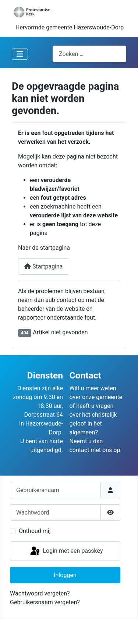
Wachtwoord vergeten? (40, 593)
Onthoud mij (35, 530)
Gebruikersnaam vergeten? (45, 602)
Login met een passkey (66, 551)
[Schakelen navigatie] (20, 54)
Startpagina (43, 266)
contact (79, 450)
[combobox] (89, 54)
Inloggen (65, 575)
